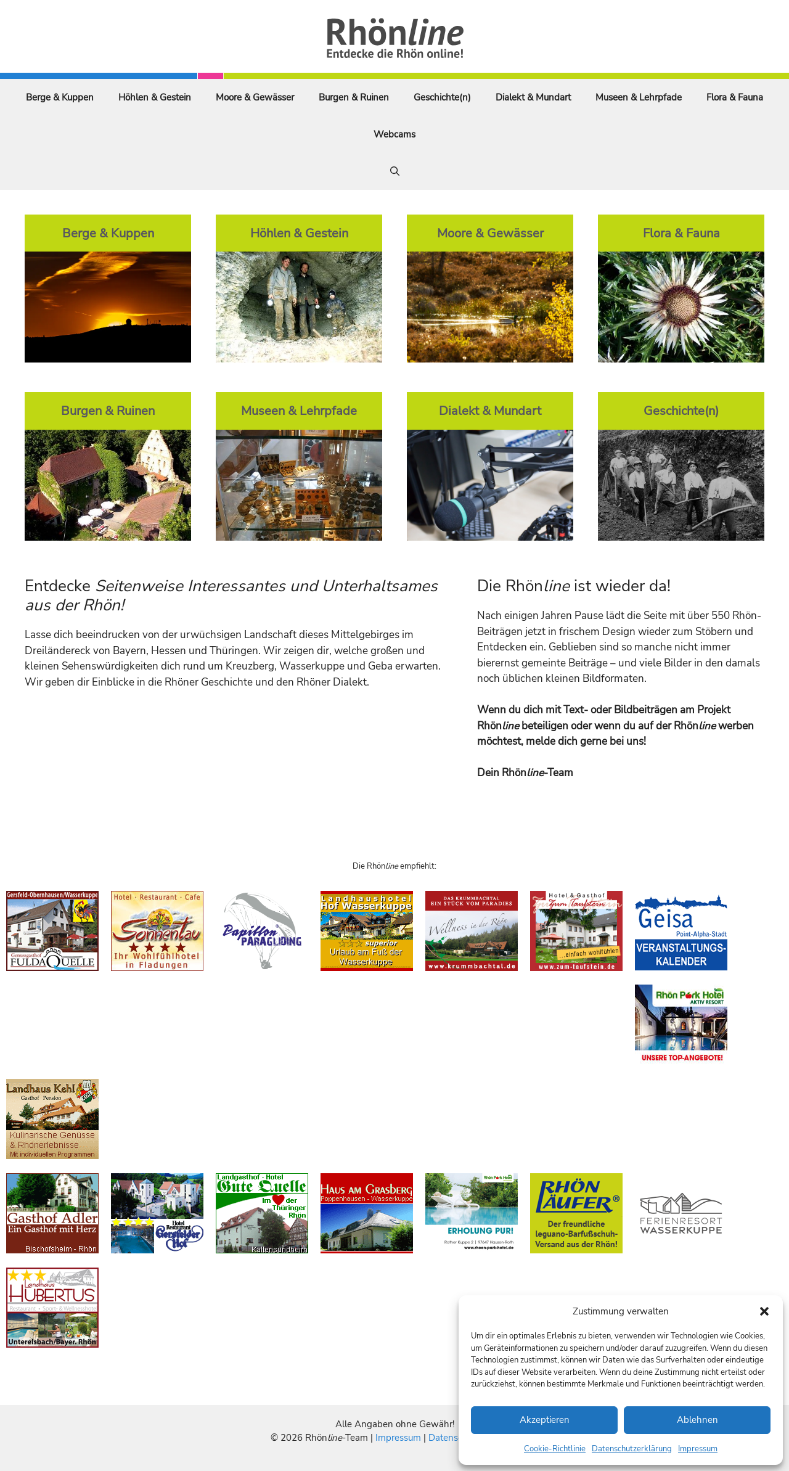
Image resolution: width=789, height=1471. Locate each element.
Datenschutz (454, 1438)
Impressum (697, 1448)
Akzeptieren (545, 1420)
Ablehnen (697, 1420)
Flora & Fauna (734, 97)
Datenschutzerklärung (632, 1448)
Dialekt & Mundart (533, 97)
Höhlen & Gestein (154, 97)
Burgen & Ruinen (354, 97)
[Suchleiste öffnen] (395, 171)
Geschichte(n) (442, 97)
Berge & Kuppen (60, 97)
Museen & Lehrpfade (638, 97)
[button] (764, 1311)
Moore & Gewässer (255, 97)
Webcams (394, 134)
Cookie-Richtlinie (555, 1448)
